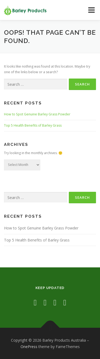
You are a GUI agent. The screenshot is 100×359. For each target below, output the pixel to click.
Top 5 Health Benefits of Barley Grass (33, 125)
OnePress (29, 346)
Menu (91, 10)
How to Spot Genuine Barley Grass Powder (37, 114)
